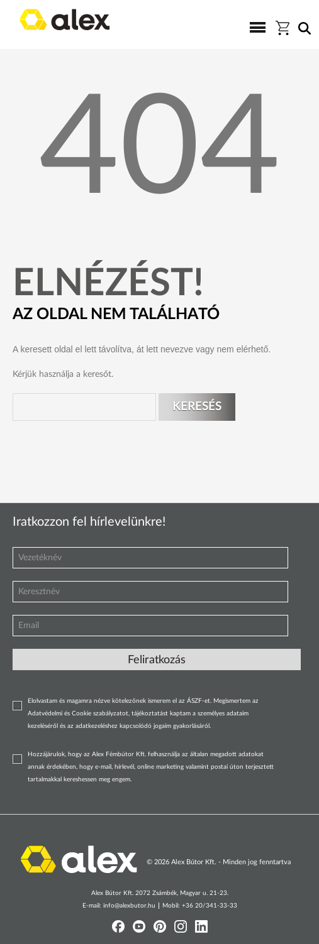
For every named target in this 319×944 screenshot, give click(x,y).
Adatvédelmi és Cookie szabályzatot (78, 713)
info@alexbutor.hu (129, 906)
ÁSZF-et (198, 701)
